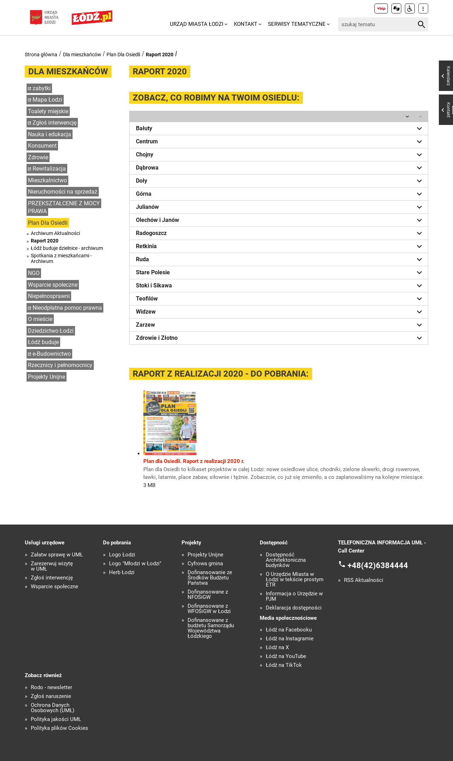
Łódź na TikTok (284, 665)
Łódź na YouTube (286, 656)
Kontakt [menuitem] (245, 24)
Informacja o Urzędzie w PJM (294, 596)
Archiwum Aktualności (55, 233)
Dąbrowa (280, 168)
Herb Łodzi (121, 572)
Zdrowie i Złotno (280, 338)
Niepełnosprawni (49, 296)
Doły (280, 181)
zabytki (42, 88)
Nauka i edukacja (49, 134)
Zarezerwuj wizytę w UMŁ (52, 566)
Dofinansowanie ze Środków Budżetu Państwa (210, 578)
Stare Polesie (280, 272)
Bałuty (280, 128)
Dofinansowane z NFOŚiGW (208, 594)
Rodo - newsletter (51, 687)
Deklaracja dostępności (294, 608)
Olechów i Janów (280, 220)
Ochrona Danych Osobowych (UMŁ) (52, 708)
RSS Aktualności (363, 580)
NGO (34, 273)
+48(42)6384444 (378, 565)
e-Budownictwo (52, 353)
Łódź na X (277, 647)
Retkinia (280, 246)
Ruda (280, 259)
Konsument (42, 145)
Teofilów (280, 299)
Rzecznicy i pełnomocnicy (60, 365)
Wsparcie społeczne (53, 284)
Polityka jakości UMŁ (56, 719)
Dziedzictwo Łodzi (51, 330)
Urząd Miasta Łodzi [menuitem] (196, 24)
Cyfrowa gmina (205, 563)
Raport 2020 (159, 54)
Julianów (280, 207)
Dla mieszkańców (82, 54)
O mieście (40, 319)
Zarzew (280, 325)
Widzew (280, 312)
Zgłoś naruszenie (51, 696)
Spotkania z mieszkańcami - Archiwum (61, 258)
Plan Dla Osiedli (123, 54)
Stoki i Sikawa (280, 286)
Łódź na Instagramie (290, 638)
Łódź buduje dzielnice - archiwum (67, 248)
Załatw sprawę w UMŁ (57, 554)
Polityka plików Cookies (59, 728)
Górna (280, 194)
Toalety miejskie (48, 111)
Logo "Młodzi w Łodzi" (135, 563)
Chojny (280, 155)
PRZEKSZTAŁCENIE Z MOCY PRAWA (64, 207)
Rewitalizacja (49, 168)
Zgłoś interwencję (54, 122)
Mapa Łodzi (47, 99)
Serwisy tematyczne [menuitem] (297, 24)
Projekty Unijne (46, 376)
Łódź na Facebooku (289, 630)
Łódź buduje (43, 342)
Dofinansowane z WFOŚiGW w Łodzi (209, 608)
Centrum (280, 142)
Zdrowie (38, 157)
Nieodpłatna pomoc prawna (67, 307)
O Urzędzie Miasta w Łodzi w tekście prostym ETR (294, 580)
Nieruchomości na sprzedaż (62, 191)
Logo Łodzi (122, 554)
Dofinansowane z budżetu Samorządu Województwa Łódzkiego (211, 628)
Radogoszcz (280, 233)
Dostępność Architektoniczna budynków (286, 560)
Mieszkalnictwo (47, 180)
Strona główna (41, 54)
